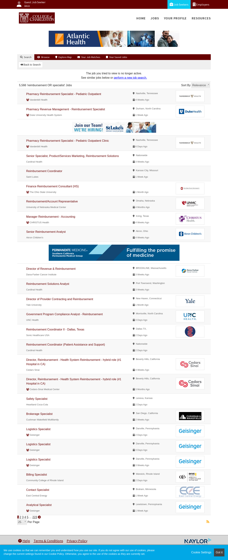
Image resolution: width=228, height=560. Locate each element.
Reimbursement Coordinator (44, 171)
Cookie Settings (201, 552)
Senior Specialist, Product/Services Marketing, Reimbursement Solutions (72, 156)
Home (141, 18)
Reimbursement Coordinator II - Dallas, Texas (55, 329)
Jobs (155, 18)
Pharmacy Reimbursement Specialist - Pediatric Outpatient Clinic (67, 140)
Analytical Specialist (39, 504)
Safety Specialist (36, 398)
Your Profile (175, 18)
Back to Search (30, 64)
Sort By (185, 85)
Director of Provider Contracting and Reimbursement (59, 299)
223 (34, 517)
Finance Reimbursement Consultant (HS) (52, 186)
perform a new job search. (130, 77)
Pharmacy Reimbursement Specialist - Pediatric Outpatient (63, 94)
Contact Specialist (37, 489)
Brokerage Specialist (39, 413)
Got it (219, 552)
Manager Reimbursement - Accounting (50, 216)
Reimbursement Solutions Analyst (47, 283)
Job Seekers (179, 4)
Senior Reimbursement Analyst (46, 231)
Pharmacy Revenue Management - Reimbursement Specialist (65, 109)
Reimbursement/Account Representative (52, 201)
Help (24, 540)
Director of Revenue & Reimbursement (51, 268)
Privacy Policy (77, 540)
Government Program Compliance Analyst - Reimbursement (64, 314)
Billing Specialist (36, 474)
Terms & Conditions (48, 540)
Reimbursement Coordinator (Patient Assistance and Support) (65, 344)
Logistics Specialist (38, 429)
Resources (201, 18)
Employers (201, 4)
